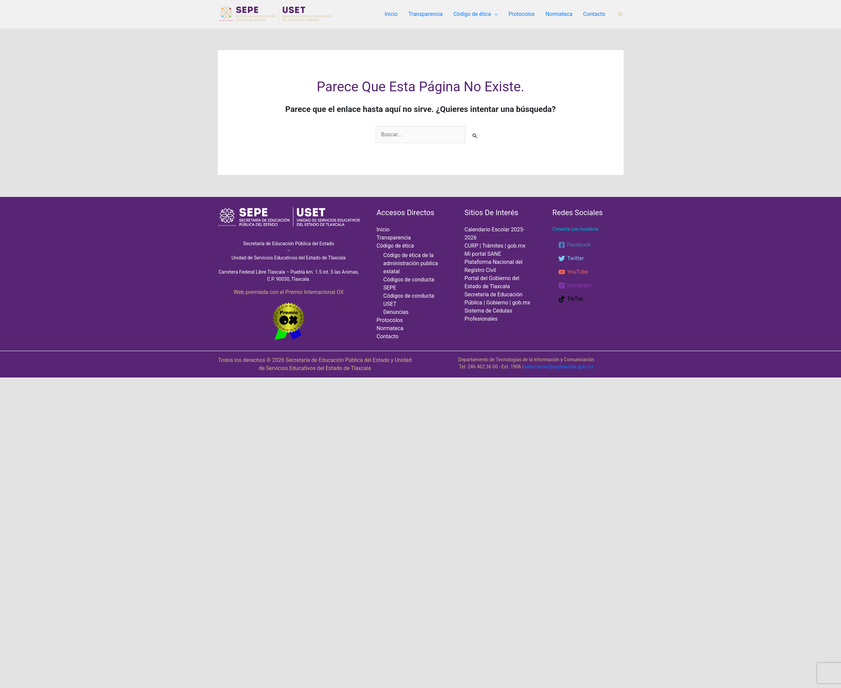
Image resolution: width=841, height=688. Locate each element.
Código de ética (472, 14)
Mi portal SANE (483, 254)
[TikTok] (571, 299)
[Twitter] (571, 258)
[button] (620, 14)
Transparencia (425, 14)
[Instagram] (575, 285)
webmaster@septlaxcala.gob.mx (558, 366)
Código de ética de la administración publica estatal (410, 263)
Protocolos (522, 14)
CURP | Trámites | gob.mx (495, 246)
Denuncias (395, 297)
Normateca (559, 14)
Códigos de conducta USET (415, 288)
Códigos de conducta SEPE (415, 280)
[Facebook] (574, 245)
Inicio (390, 14)
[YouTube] (573, 272)
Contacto (594, 14)
